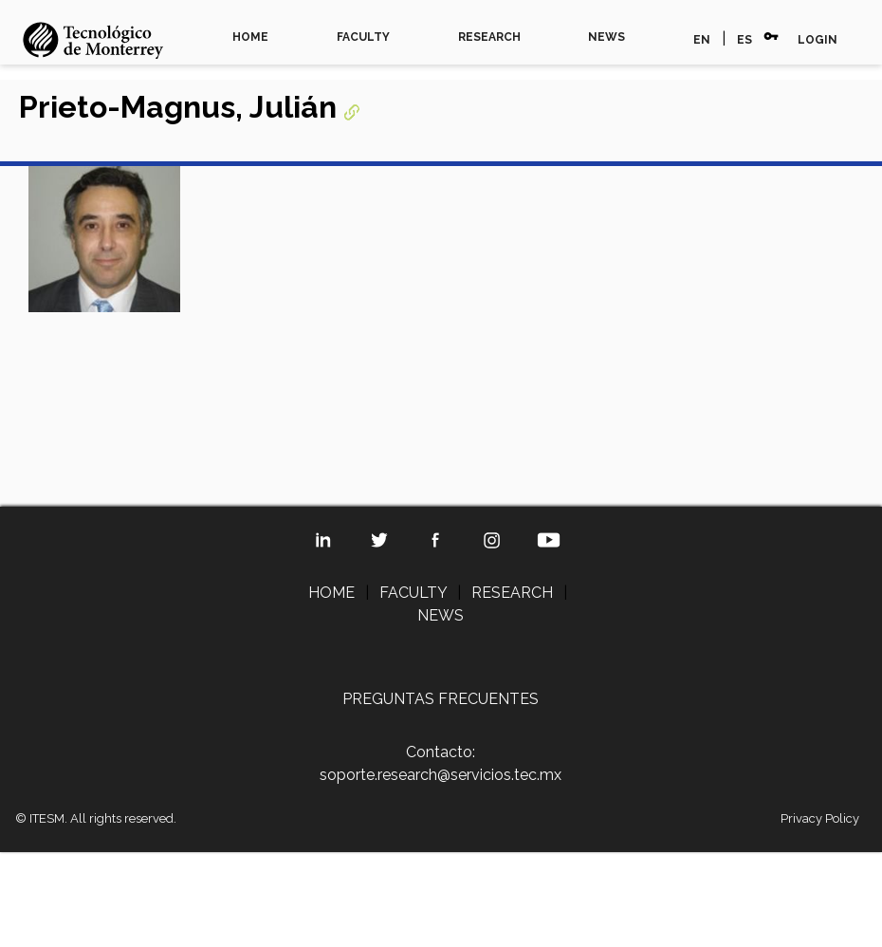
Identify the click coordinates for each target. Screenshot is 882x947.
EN (701, 39)
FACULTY (363, 37)
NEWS (606, 37)
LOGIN (817, 39)
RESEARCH (489, 37)
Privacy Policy (820, 818)
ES (744, 39)
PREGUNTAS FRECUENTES (440, 699)
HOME (250, 37)
